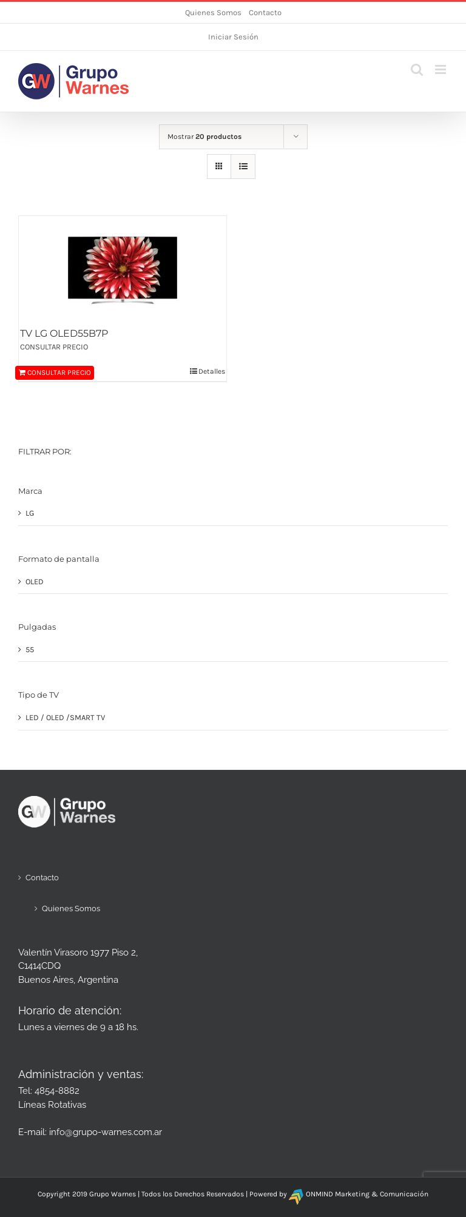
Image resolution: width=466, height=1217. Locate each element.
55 (29, 649)
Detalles (211, 371)
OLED (34, 581)
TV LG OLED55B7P (64, 333)
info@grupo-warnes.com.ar (105, 1132)
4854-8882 (57, 1090)
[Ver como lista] (243, 166)
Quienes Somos (213, 12)
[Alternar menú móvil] (441, 69)
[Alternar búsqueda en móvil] (417, 69)
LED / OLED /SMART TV (65, 717)
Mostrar (204, 136)
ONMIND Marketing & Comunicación (367, 1194)
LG (29, 512)
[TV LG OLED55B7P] (122, 270)
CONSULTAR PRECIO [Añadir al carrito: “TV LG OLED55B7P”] (59, 372)
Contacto (265, 12)
